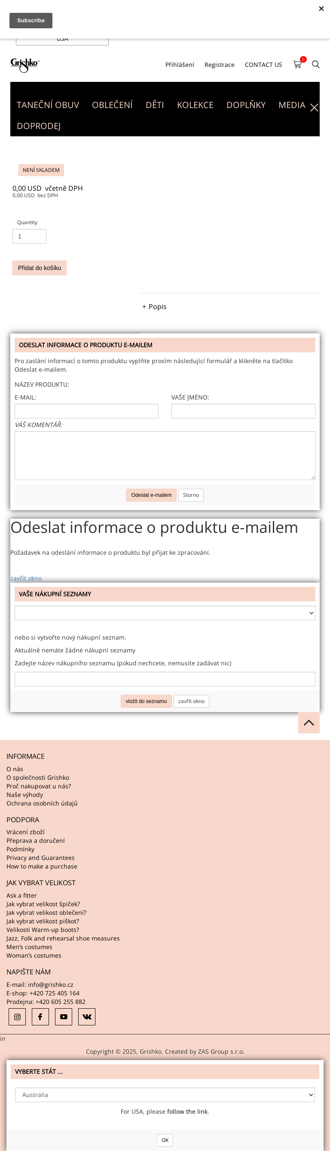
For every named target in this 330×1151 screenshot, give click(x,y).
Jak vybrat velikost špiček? (43, 904)
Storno (191, 495)
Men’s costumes (29, 947)
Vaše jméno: (190, 397)
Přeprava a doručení (35, 840)
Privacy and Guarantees (40, 857)
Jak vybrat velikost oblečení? (46, 912)
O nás (14, 769)
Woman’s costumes (33, 955)
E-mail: (25, 397)
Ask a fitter (21, 895)
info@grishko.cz (50, 984)
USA (62, 38)
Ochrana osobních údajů (42, 803)
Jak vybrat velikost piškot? (42, 921)
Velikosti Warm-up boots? (42, 930)
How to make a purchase (41, 866)
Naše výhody (24, 794)
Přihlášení (179, 64)
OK (165, 1140)
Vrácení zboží (25, 832)
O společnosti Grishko (37, 777)
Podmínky (20, 849)
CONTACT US (263, 64)
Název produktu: (42, 384)
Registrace (220, 64)
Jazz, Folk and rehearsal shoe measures (63, 938)
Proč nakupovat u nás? (38, 786)
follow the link (187, 1111)
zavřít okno (26, 578)
